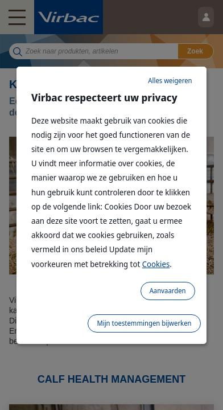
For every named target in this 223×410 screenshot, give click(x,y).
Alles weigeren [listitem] (170, 80)
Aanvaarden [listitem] (168, 291)
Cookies (156, 264)
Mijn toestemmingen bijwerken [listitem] (144, 323)
